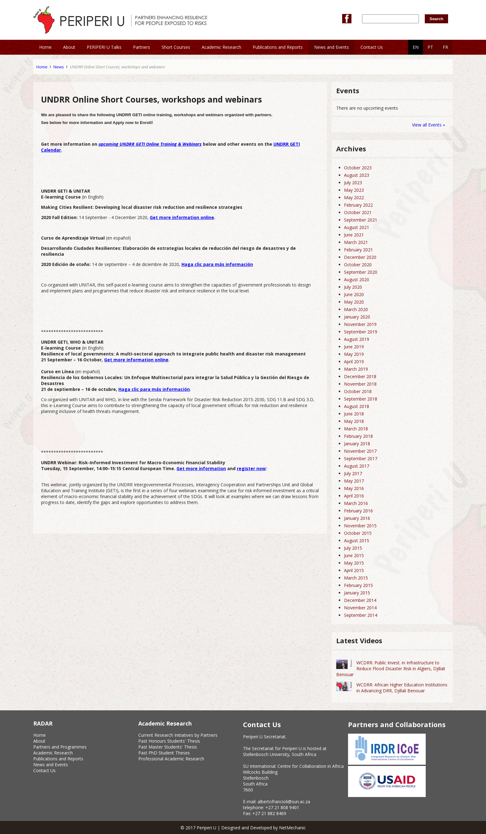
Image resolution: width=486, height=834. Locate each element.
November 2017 (360, 451)
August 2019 (356, 339)
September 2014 (360, 615)
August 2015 (356, 540)
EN (416, 47)
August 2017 (356, 466)
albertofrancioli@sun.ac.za (284, 801)
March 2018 (356, 429)
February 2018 (358, 436)
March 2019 (356, 369)
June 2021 (354, 235)
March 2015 (356, 578)
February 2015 (358, 585)
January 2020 (357, 317)
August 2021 (356, 227)
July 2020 (353, 287)
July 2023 (353, 183)
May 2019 (354, 354)
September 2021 (360, 220)
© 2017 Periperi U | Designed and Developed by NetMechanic (243, 828)
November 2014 (360, 608)
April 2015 (354, 570)
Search (436, 18)
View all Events (427, 125)
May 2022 (354, 197)
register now (251, 468)
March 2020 (356, 309)
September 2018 (360, 399)
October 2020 (358, 265)
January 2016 (357, 518)
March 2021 (356, 242)
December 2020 (360, 257)
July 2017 (353, 473)
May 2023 (354, 190)
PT (430, 47)
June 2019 (354, 347)
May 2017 (354, 481)
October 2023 (358, 168)
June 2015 (354, 555)
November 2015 (360, 526)
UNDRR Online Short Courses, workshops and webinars (117, 67)
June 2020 (354, 294)
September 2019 (360, 332)
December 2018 (360, 376)
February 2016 (358, 511)
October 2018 (358, 391)
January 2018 (357, 444)
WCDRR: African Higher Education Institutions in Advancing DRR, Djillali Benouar (401, 688)
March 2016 (356, 503)
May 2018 (354, 421)
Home (42, 67)
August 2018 (356, 406)
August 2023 (356, 175)
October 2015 (358, 533)
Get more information (201, 468)
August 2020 (356, 279)
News (58, 67)
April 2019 (354, 361)
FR (445, 47)
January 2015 (357, 593)
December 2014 (360, 600)
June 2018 (354, 414)
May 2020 (354, 302)
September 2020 (360, 272)
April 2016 (354, 496)
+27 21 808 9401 (282, 807)
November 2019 (360, 324)
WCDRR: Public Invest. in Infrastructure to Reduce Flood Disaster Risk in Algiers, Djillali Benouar (390, 668)
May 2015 (354, 563)
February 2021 (358, 250)
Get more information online (136, 360)
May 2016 (354, 488)
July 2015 (353, 548)
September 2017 (360, 458)
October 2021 (358, 212)
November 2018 (360, 384)
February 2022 (358, 205)
